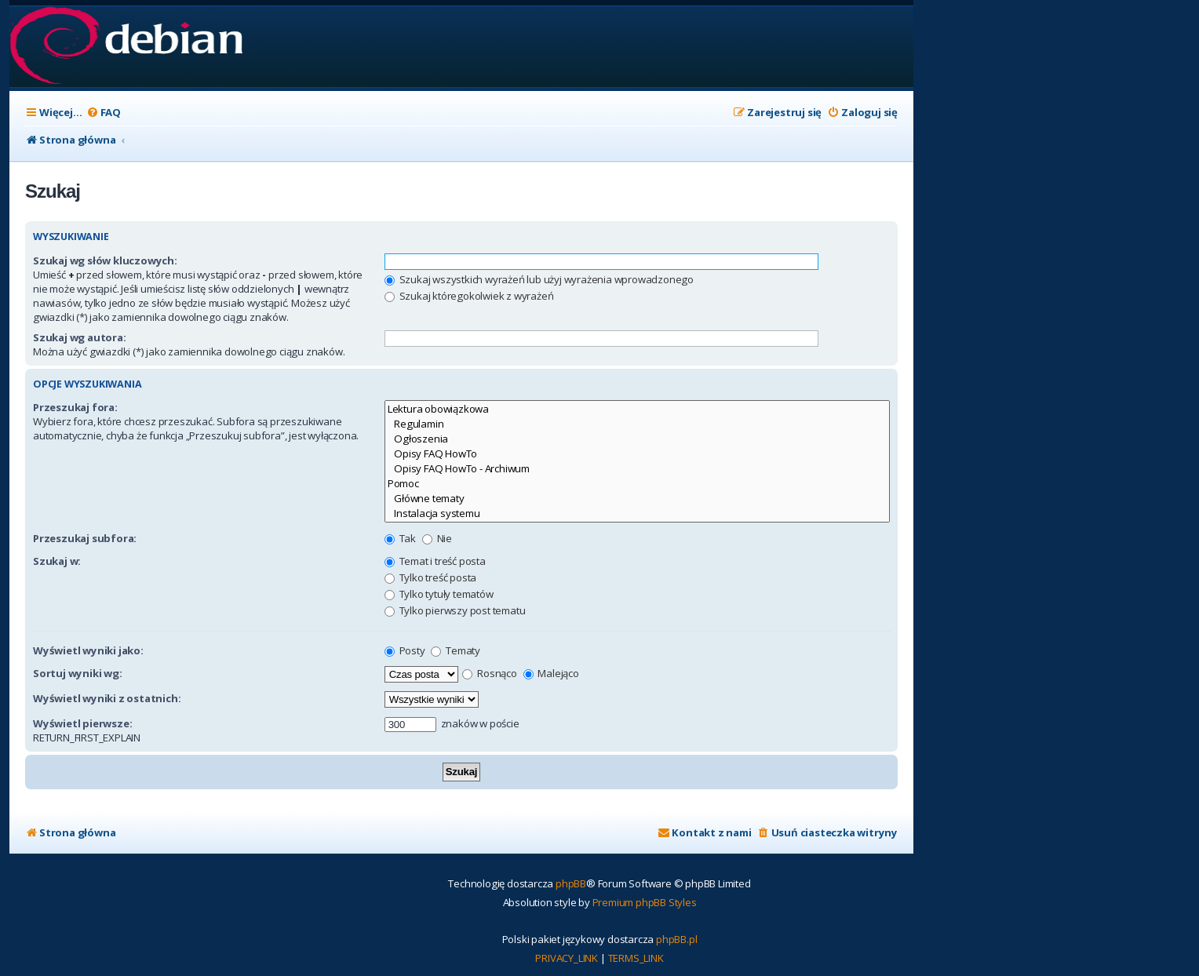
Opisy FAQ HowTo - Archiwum (637, 468)
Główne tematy (637, 498)
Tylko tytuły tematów (439, 594)
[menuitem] (103, 112)
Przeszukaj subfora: (85, 538)
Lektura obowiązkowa (637, 409)
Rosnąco (489, 673)
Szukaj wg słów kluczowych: (105, 260)
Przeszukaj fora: (75, 407)
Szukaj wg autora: (79, 337)
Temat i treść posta (435, 561)
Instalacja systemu (637, 513)
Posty (404, 650)
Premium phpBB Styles (644, 902)
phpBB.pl (676, 939)
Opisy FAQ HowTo (637, 453)
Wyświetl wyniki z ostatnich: (106, 698)
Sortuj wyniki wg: (77, 673)
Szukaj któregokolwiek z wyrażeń (469, 296)
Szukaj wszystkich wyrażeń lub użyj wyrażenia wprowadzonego (539, 279)
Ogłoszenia (637, 439)
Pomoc (637, 483)
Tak (400, 538)
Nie (437, 538)
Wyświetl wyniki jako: (88, 650)
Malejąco (551, 673)
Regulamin (637, 424)
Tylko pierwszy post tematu (455, 610)
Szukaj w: (57, 561)
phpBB (571, 883)
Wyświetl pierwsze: (82, 723)
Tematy (455, 650)
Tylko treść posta (430, 577)
